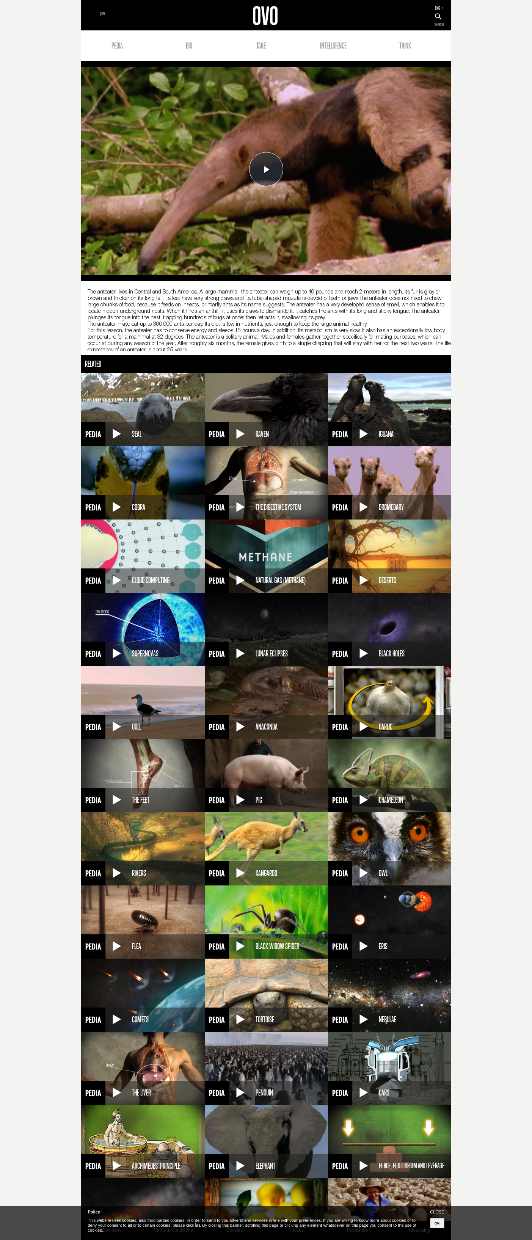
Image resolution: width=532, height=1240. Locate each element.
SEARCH (439, 24)
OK (437, 1223)
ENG (437, 8)
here (197, 1225)
